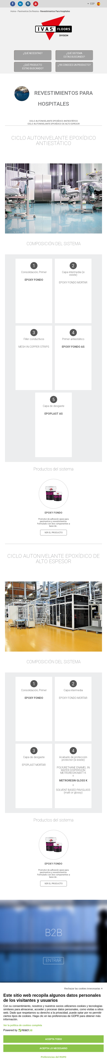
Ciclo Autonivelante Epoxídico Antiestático (53, 121)
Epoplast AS (53, 413)
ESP (94, 4)
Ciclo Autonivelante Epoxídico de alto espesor (54, 124)
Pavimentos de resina (28, 11)
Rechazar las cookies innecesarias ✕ (83, 988)
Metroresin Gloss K (73, 780)
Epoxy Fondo (34, 279)
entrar (53, 960)
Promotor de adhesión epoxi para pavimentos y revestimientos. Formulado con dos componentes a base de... (53, 522)
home (13, 11)
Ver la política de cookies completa (22, 1025)
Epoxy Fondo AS (73, 346)
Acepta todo (53, 1039)
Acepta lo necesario (53, 1048)
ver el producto (53, 532)
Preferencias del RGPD (53, 1057)
